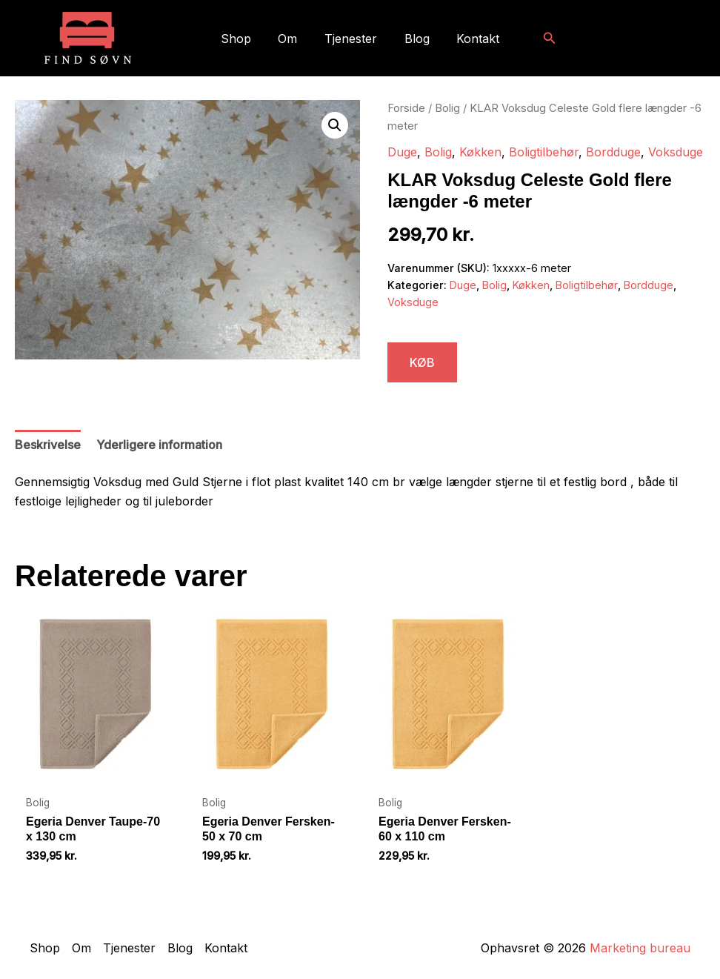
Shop (242, 38)
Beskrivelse (48, 444)
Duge (402, 152)
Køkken (480, 152)
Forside (406, 108)
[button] (540, 38)
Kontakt (471, 38)
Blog (413, 38)
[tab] (48, 445)
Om (291, 38)
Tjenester (350, 38)
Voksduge (675, 152)
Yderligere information (159, 444)
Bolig (447, 108)
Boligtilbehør (544, 152)
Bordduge (613, 152)
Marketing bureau (640, 947)
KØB (422, 362)
